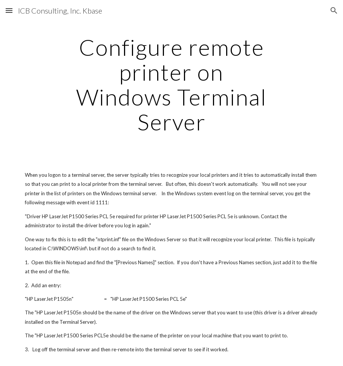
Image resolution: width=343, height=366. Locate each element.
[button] (9, 10)
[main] (171, 84)
